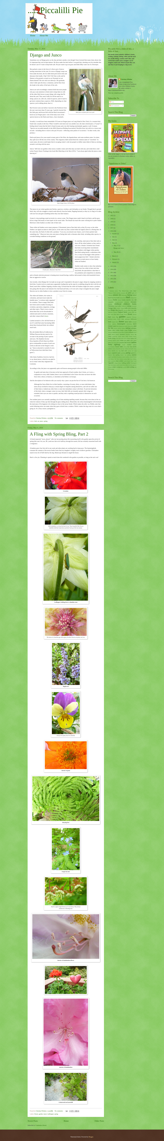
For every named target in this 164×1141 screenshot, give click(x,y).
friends (113, 317)
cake (132, 300)
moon (135, 332)
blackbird (110, 300)
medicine (110, 332)
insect (45, 1114)
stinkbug (129, 355)
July (113, 237)
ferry (109, 314)
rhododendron (111, 346)
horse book (128, 322)
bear (113, 297)
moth (109, 334)
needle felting (111, 338)
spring (45, 421)
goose (114, 319)
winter (114, 367)
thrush (131, 357)
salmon (125, 346)
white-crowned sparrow (130, 365)
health (113, 321)
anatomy (118, 293)
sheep (135, 348)
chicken (110, 304)
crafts (125, 308)
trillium (134, 359)
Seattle (131, 348)
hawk (109, 322)
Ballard (134, 295)
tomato (121, 359)
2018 (112, 225)
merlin (119, 332)
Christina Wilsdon (126, 79)
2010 (112, 282)
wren (128, 367)
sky (117, 350)
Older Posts (99, 1121)
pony (109, 342)
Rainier (129, 342)
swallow (128, 357)
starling (117, 355)
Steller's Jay (123, 355)
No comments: (59, 418)
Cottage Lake (112, 308)
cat (38, 421)
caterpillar (110, 302)
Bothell (119, 300)
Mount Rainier (115, 334)
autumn (115, 295)
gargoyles (129, 317)
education (110, 312)
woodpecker (119, 367)
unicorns (113, 361)
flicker (125, 314)
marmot (134, 330)
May (113, 243)
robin (121, 347)
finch (112, 314)
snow (125, 350)
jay (123, 326)
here (46, 316)
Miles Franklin (124, 332)
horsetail (134, 321)
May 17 (116, 245)
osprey (132, 338)
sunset (109, 357)
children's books (129, 304)
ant (126, 293)
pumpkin (121, 342)
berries (121, 297)
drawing (125, 310)
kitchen (115, 328)
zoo (135, 367)
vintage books (117, 363)
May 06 (116, 252)
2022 (112, 215)
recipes (123, 344)
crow (129, 308)
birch (124, 297)
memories (115, 332)
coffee (119, 306)
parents (114, 340)
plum (131, 340)
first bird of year (118, 314)
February (115, 259)
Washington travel (115, 365)
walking (124, 363)
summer (134, 355)
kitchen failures (121, 328)
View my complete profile (115, 93)
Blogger (91, 1137)
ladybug (128, 328)
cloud (116, 306)
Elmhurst (115, 312)
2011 (112, 279)
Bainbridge (124, 295)
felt (133, 312)
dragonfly (120, 310)
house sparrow (112, 324)
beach (109, 297)
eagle (135, 310)
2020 (112, 218)
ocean (117, 338)
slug (119, 350)
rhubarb (117, 347)
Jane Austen (119, 326)
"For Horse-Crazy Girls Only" (127, 291)
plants (128, 340)
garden (41, 1114)
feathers (130, 312)
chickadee (133, 302)
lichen (109, 330)
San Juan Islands (131, 347)
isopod (114, 326)
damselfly (133, 308)
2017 (112, 228)
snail (122, 350)
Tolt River (116, 359)
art (135, 293)
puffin (117, 342)
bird (35, 421)
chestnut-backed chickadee (122, 302)
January (114, 262)
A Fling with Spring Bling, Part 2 (59, 434)
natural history (132, 336)
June (113, 240)
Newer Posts (33, 1121)
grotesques (127, 319)
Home (32, 35)
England (120, 312)
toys (128, 359)
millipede (131, 332)
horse (121, 321)
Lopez (126, 330)
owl (135, 338)
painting (110, 340)
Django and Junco (46, 55)
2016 (112, 231)
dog (116, 310)
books (115, 300)
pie (125, 340)
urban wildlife (119, 361)
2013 (112, 272)
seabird (126, 348)
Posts (111, 102)
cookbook (124, 306)
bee (115, 297)
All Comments (114, 105)
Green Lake (120, 319)
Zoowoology (111, 369)
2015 (112, 266)
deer (109, 310)
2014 (112, 269)
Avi (120, 295)
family (125, 312)
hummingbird (121, 324)
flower (36, 1114)
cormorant (134, 306)
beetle (117, 297)
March (114, 256)
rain (125, 342)
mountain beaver (130, 334)
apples (133, 293)
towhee (125, 359)
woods (124, 367)
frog (117, 317)
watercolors (122, 365)
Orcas (125, 338)
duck (129, 310)
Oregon (128, 338)
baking (129, 295)
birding (132, 297)
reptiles (134, 344)
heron (117, 321)
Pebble (122, 340)
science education (116, 348)
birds (135, 297)
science (110, 348)
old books (121, 338)
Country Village (120, 308)
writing (132, 367)
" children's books (113, 291)
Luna (130, 330)
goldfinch (110, 319)
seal (129, 348)
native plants (125, 336)
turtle (109, 361)
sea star (122, 348)
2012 (112, 275)
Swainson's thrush (121, 357)
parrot (118, 340)
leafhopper (51, 1114)
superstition (114, 357)
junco (41, 421)
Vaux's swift (133, 361)
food (109, 317)
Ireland (110, 326)
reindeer (129, 344)
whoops (110, 367)
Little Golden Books (118, 330)
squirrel (133, 353)
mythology (114, 336)
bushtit (124, 300)
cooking (128, 306)
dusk (132, 310)
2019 (112, 222)
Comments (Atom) (41, 1125)
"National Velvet (112, 293)
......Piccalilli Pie (55, 10)
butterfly (128, 300)
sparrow (114, 353)
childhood (117, 304)
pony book (113, 342)
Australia (110, 295)
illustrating (129, 324)
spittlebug (123, 353)
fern (135, 312)
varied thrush (127, 361)
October (114, 233)
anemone (123, 293)
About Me (44, 35)
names (119, 336)
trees (131, 359)
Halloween (133, 319)
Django (113, 310)
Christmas (111, 306)
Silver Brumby (111, 350)
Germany (134, 317)
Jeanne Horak (127, 326)
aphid (129, 293)
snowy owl (130, 350)
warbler (128, 363)
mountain (122, 334)
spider (118, 353)
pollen (134, 340)
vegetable (111, 363)
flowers (134, 314)
